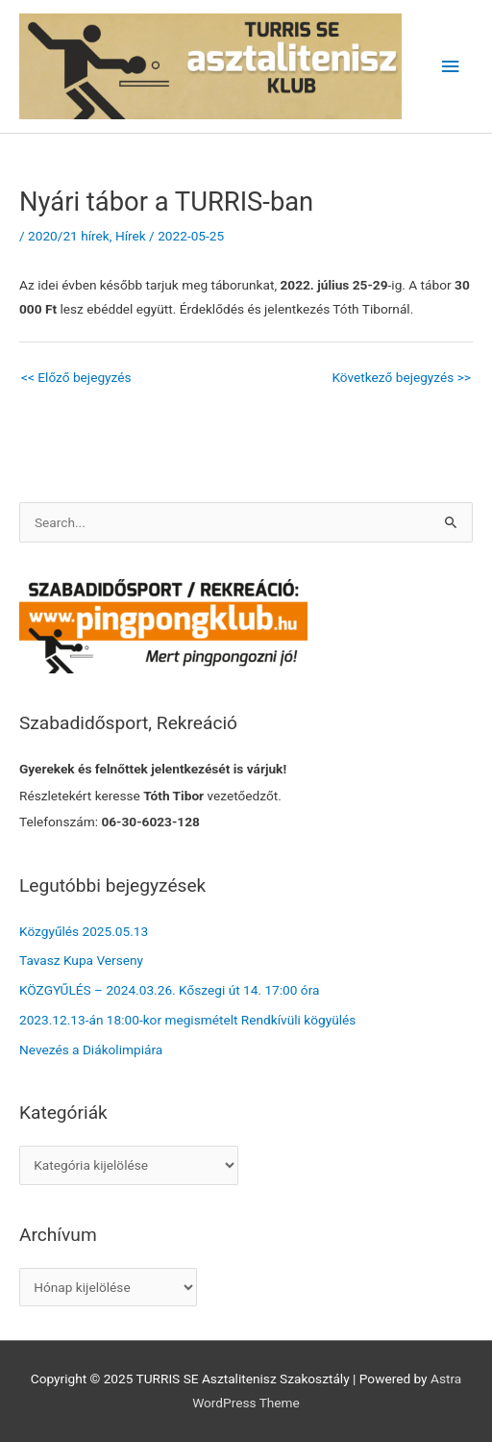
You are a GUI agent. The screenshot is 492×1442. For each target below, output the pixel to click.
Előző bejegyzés (76, 377)
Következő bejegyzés (401, 377)
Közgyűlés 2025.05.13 (83, 931)
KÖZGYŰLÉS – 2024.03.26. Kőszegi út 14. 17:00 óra (169, 990)
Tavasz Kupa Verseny (81, 960)
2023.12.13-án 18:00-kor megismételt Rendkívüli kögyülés (187, 1019)
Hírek (130, 235)
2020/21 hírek (69, 235)
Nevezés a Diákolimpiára (90, 1049)
